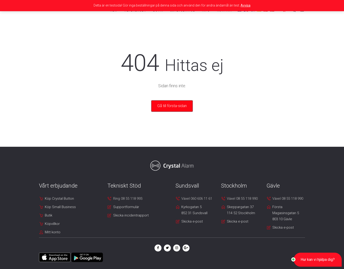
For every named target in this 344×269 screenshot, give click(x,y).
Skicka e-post (192, 221)
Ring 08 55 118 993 (127, 198)
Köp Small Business (60, 207)
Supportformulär (126, 207)
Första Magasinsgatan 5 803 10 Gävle (285, 213)
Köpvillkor (52, 224)
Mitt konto (52, 232)
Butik (48, 215)
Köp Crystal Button (59, 198)
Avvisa (245, 5)
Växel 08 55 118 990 (242, 198)
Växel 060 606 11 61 (196, 198)
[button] (318, 260)
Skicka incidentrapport (131, 215)
